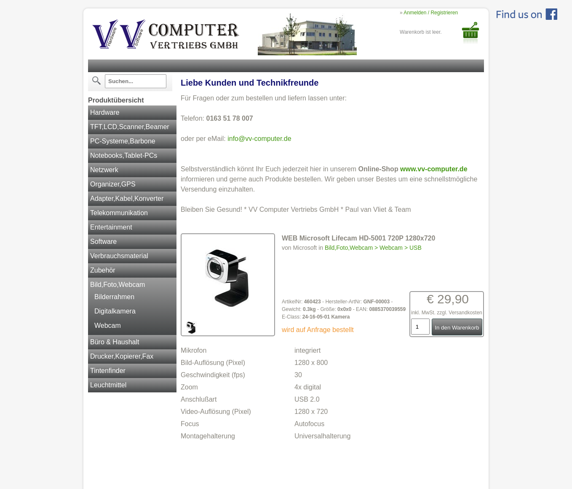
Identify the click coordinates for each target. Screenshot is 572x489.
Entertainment (111, 227)
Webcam (107, 325)
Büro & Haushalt (114, 342)
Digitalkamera (115, 311)
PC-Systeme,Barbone (122, 141)
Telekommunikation (119, 212)
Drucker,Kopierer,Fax (121, 356)
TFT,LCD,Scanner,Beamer (129, 126)
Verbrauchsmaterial (119, 255)
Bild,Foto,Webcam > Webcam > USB (373, 247)
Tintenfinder (108, 370)
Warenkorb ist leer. (421, 32)
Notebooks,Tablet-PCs (123, 155)
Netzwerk (104, 169)
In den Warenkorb (457, 327)
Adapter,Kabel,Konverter (126, 198)
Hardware (104, 112)
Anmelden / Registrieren (431, 13)
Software (103, 241)
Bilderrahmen (114, 296)
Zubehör (102, 270)
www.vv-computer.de (433, 169)
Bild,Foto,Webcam (117, 284)
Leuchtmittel (108, 385)
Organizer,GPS (113, 184)
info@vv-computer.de (259, 138)
